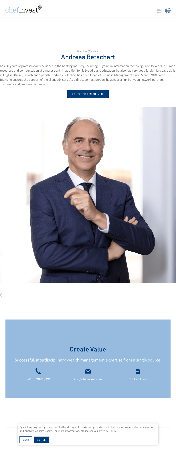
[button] (159, 11)
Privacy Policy (107, 430)
